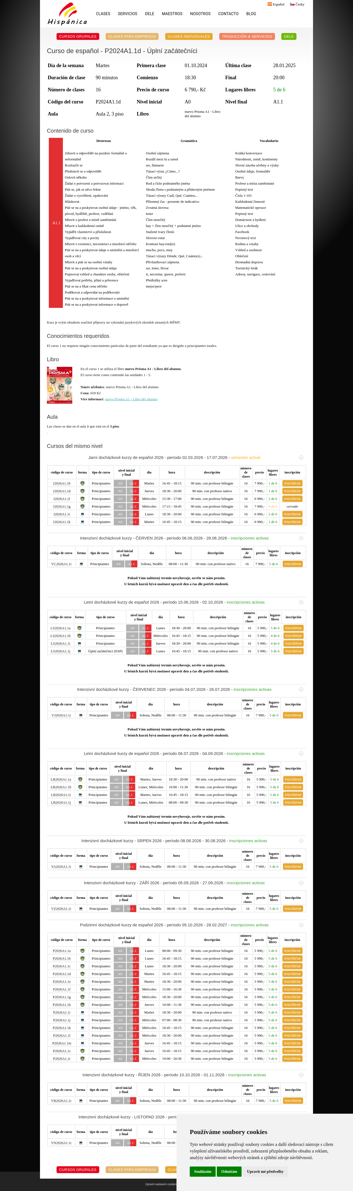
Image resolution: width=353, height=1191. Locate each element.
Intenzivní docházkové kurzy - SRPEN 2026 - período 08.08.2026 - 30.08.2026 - (192, 840)
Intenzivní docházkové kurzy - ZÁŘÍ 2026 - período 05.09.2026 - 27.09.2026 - (193, 882)
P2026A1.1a (62, 951)
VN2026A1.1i (61, 1143)
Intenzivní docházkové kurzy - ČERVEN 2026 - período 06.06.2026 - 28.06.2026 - (191, 538)
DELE (149, 14)
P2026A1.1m (61, 1043)
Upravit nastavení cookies (161, 1184)
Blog (251, 14)
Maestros (172, 14)
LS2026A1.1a (60, 628)
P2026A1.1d (62, 974)
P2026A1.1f (61, 989)
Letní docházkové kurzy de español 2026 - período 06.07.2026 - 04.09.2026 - (193, 753)
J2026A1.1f (61, 499)
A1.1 (133, 483)
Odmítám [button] (229, 1172)
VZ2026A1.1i (61, 909)
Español (275, 4)
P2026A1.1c (62, 966)
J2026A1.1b (61, 483)
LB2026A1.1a (61, 779)
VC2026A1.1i (61, 564)
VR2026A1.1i (61, 1101)
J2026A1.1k (61, 522)
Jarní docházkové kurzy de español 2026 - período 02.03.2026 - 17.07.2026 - (195, 457)
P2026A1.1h (62, 1005)
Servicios (127, 14)
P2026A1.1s (62, 1051)
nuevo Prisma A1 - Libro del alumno (131, 399)
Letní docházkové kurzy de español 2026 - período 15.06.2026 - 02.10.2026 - (193, 602)
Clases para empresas (132, 36)
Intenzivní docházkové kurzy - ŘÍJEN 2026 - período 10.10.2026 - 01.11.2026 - (192, 1074)
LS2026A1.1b (60, 636)
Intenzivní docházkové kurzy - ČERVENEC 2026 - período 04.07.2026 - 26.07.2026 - (190, 689)
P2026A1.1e (62, 981)
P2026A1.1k (62, 1028)
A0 (120, 483)
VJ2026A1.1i (61, 715)
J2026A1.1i (62, 514)
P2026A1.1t (61, 1058)
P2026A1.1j (61, 1020)
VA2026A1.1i (61, 866)
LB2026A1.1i (61, 795)
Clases (103, 14)
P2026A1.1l (61, 1035)
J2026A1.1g (61, 506)
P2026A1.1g (62, 997)
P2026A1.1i (61, 1012)
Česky (296, 4)
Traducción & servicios (247, 36)
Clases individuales (189, 36)
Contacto (228, 14)
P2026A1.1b (62, 958)
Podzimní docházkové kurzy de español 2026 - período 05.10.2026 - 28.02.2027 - (191, 924)
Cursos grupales (78, 36)
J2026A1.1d (61, 491)
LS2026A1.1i (60, 643)
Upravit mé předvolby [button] (265, 1172)
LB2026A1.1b (60, 787)
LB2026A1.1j (61, 802)
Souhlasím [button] (202, 1172)
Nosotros (200, 14)
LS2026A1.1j (60, 651)
